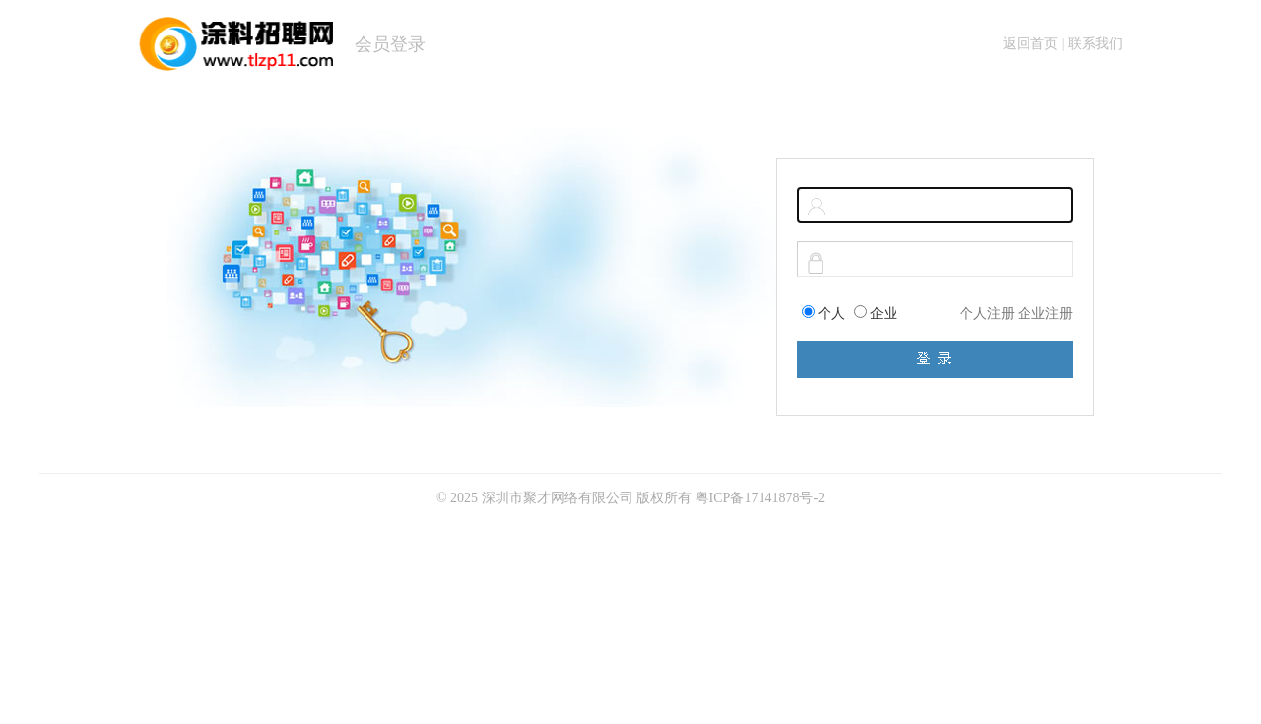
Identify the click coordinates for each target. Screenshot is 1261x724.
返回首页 (1030, 43)
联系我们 (1095, 43)
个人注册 (987, 313)
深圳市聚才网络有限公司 (557, 498)
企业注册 (1045, 313)
